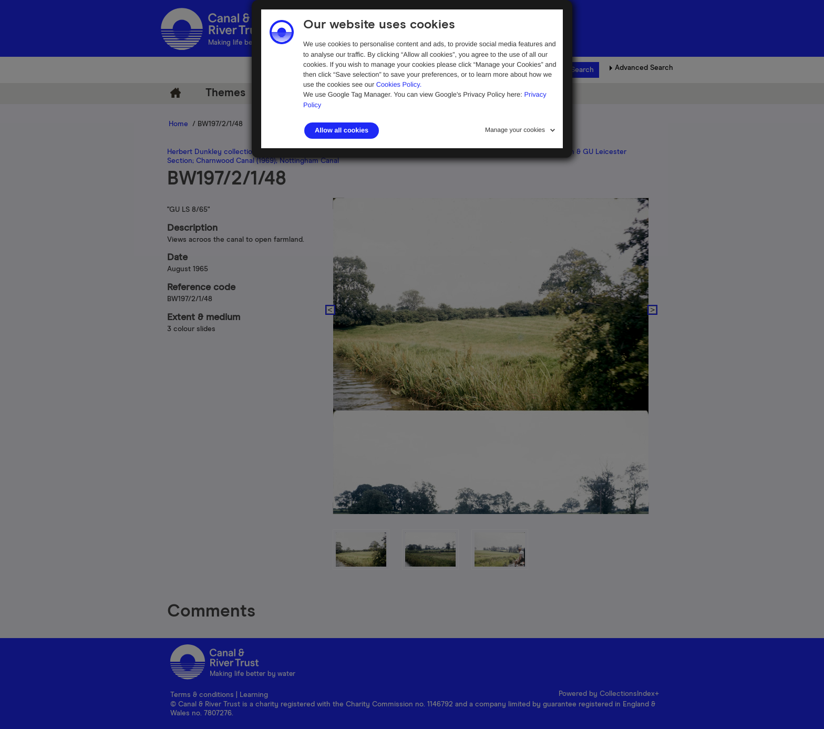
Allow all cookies (341, 130)
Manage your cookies (515, 130)
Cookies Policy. (399, 84)
